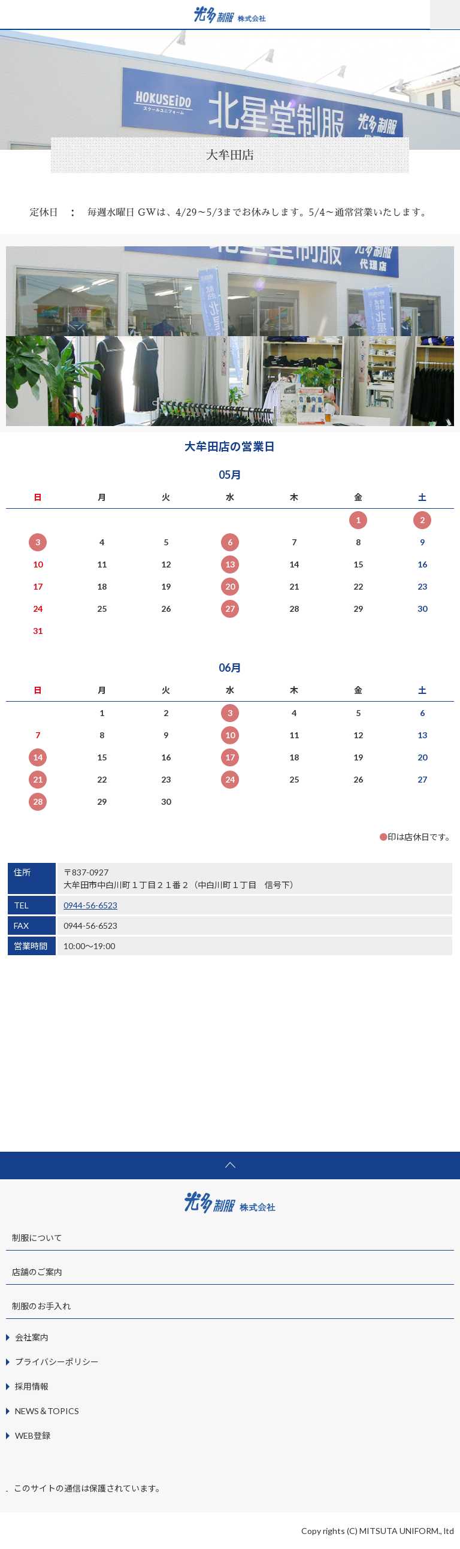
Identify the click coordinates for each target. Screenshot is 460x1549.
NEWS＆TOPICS (47, 1411)
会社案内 (32, 1337)
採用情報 (32, 1386)
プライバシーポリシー (57, 1362)
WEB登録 (32, 1435)
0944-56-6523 (90, 905)
